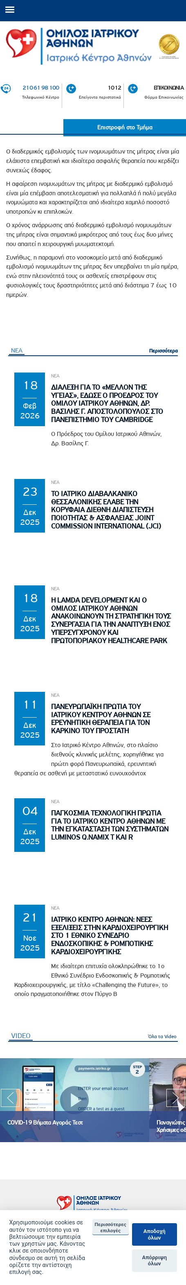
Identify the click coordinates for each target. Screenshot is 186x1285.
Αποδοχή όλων (154, 1234)
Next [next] (175, 1100)
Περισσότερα (163, 351)
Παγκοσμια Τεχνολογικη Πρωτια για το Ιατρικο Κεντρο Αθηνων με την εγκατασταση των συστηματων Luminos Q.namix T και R (109, 825)
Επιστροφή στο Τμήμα (124, 127)
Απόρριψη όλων (154, 1260)
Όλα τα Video (162, 1036)
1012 (114, 87)
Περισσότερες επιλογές (110, 1227)
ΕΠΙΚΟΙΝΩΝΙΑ (169, 87)
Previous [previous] (10, 1100)
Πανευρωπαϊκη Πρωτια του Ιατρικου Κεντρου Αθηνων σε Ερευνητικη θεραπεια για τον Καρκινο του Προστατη (100, 719)
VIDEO (22, 1036)
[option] (74, 1100)
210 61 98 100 (40, 87)
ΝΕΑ (16, 350)
